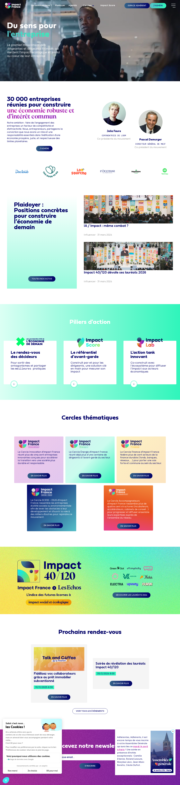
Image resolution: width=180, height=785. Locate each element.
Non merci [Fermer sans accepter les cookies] (12, 771)
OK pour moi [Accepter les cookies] (52, 771)
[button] (88, 6)
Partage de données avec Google (21, 759)
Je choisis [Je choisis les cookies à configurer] (32, 771)
